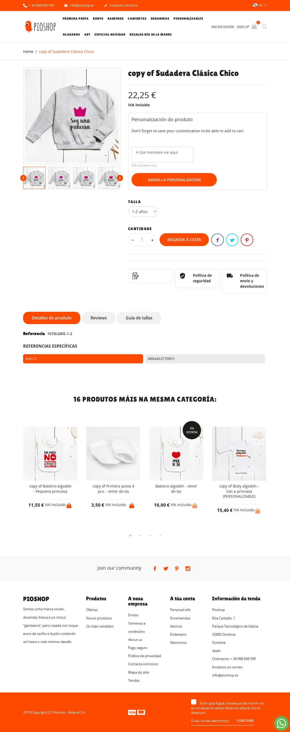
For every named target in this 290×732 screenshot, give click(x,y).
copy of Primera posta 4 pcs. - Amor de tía (113, 489)
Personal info (180, 609)
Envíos (133, 615)
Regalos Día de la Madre (151, 34)
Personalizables (188, 18)
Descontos (178, 642)
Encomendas (180, 617)
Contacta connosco (121, 5)
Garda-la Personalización (174, 179)
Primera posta (76, 18)
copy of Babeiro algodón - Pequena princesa (50, 489)
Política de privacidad (144, 655)
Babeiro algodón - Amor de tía (176, 489)
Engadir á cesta (184, 239)
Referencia (34, 333)
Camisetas (137, 18)
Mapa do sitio (138, 672)
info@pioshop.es (79, 5)
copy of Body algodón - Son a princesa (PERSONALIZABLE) (239, 491)
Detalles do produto (52, 318)
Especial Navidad (109, 34)
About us (135, 639)
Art (87, 34)
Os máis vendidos (100, 626)
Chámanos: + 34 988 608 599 (234, 658)
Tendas (133, 680)
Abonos (176, 626)
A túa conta (182, 598)
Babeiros (116, 18)
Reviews (99, 318)
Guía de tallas (139, 318)
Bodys (98, 18)
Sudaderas (160, 18)
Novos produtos (99, 617)
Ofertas (92, 609)
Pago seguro (137, 647)
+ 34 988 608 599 (38, 5)
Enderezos (178, 634)
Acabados (71, 34)
